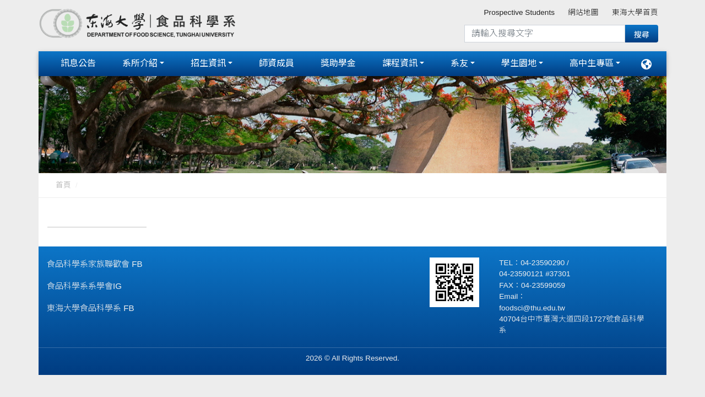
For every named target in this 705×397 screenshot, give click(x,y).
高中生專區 (592, 62)
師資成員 (276, 62)
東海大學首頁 (635, 12)
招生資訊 (208, 62)
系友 (459, 62)
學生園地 (518, 62)
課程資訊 (399, 62)
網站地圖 (583, 12)
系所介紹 (140, 62)
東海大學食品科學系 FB (90, 305)
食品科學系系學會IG (84, 283)
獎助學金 (338, 62)
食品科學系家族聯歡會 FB (95, 261)
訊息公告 (78, 62)
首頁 (63, 182)
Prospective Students (519, 12)
